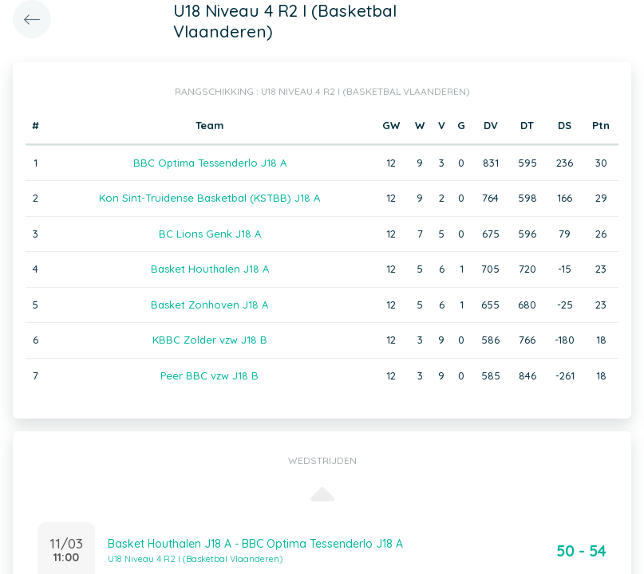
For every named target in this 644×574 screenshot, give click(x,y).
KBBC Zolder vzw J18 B (209, 339)
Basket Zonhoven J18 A (209, 304)
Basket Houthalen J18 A (210, 268)
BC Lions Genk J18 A (210, 233)
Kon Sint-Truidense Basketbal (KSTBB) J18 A (209, 197)
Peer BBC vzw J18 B (209, 375)
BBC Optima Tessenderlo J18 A (209, 162)
